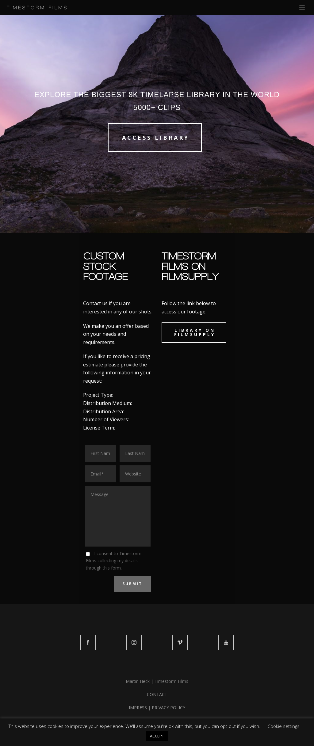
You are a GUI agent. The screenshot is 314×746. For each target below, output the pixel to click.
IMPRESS (138, 707)
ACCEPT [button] (157, 736)
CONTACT (157, 694)
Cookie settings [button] (284, 726)
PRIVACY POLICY (168, 707)
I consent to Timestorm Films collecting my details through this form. (113, 560)
